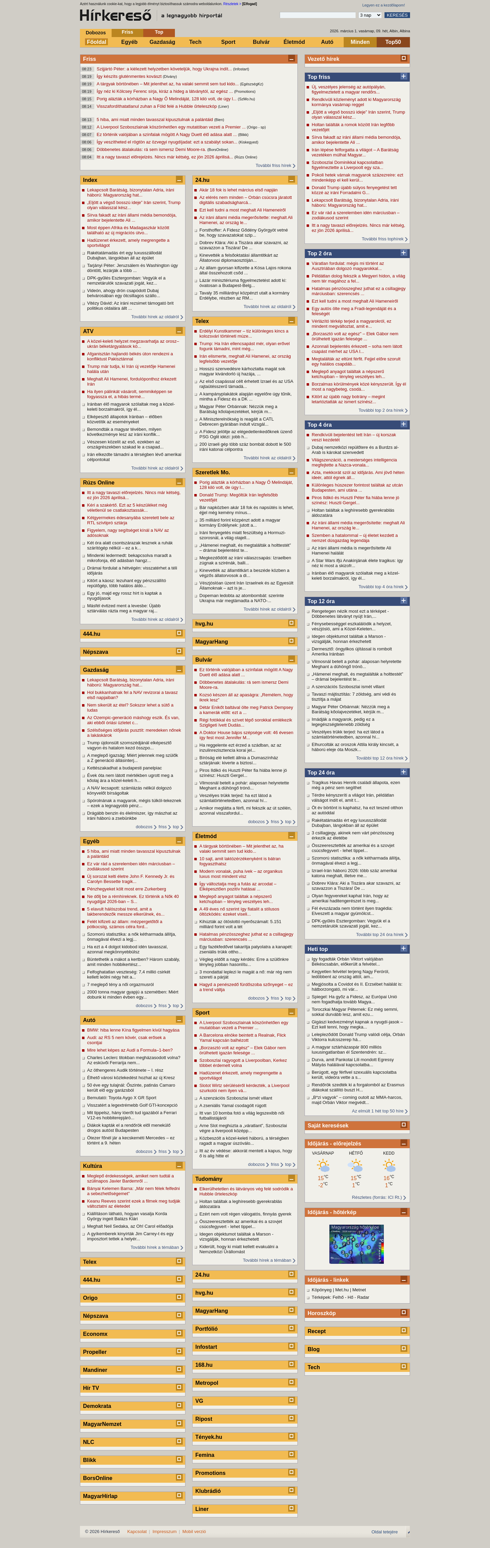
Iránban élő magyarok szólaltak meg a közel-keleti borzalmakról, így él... (355, 576)
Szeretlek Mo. (212, 472)
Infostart (206, 1347)
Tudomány (209, 1179)
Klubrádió (208, 1491)
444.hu (91, 634)
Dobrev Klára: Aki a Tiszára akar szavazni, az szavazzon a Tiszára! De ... (356, 886)
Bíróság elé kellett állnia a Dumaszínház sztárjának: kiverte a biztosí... (238, 760)
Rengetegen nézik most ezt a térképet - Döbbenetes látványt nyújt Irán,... (350, 614)
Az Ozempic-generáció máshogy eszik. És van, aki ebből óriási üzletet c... (133, 720)
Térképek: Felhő (328, 1297)
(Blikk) (243, 135)
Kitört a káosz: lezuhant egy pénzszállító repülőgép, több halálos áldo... (126, 583)
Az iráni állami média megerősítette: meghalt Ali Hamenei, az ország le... (358, 525)
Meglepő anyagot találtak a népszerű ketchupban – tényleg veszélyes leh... (348, 374)
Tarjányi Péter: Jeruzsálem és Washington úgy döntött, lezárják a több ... (132, 268)
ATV (88, 331)
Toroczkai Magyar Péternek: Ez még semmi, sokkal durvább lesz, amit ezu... (355, 1012)
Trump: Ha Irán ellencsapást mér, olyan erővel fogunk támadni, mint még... (244, 346)
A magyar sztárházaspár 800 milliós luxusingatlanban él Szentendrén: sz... (349, 1049)
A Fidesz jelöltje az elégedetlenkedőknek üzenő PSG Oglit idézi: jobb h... (245, 434)
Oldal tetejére (385, 1531)
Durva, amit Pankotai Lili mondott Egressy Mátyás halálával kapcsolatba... (353, 1062)
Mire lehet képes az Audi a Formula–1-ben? (130, 1050)
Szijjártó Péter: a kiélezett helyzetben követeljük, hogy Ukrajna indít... (165, 68)
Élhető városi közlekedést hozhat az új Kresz (131, 1077)
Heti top (318, 949)
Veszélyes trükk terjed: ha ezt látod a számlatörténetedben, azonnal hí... (348, 734)
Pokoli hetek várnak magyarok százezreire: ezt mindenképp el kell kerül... (357, 177)
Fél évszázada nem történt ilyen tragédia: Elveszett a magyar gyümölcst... (352, 911)
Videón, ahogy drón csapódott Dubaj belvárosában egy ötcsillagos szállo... (123, 293)
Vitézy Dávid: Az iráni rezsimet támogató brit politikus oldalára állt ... (130, 306)
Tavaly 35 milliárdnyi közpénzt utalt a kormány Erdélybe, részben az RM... (244, 295)
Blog (314, 1349)
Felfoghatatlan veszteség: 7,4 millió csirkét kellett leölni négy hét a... (128, 974)
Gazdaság (162, 42)
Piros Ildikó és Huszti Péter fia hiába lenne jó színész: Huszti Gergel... (355, 500)
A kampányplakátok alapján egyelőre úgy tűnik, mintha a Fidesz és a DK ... (245, 396)
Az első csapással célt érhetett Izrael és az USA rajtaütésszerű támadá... (246, 384)
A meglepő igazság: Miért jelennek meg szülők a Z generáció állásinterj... (132, 758)
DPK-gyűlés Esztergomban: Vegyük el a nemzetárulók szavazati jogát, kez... (351, 923)
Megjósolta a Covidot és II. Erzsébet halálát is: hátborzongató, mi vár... (357, 987)
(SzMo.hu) (246, 99)
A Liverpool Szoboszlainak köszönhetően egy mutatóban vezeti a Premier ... (172, 127)
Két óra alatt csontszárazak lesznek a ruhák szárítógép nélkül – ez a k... (130, 545)
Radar (363, 1297)
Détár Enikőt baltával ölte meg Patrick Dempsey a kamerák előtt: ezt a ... (246, 710)
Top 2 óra (320, 253)
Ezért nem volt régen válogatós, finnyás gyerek (245, 1214)
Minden (360, 42)
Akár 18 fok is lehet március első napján (238, 189)
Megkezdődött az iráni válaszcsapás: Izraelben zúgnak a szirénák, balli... (245, 560)
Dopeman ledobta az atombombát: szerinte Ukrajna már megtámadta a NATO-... (241, 598)
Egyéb (129, 42)
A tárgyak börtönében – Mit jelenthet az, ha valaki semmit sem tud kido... (168, 83)
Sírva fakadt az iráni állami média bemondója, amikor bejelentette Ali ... (356, 140)
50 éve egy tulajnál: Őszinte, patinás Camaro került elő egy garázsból (131, 1088)
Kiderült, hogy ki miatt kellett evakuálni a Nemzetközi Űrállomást (238, 1249)
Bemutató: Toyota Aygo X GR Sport (121, 1097)
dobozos (144, 826)
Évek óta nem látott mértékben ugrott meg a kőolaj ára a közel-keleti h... (130, 778)
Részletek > (232, 4)
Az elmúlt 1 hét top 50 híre (378, 1110)
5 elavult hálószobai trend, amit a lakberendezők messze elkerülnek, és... (126, 911)
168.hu (204, 1365)
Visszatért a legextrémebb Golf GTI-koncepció (132, 1105)
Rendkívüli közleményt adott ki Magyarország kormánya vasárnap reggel (356, 102)
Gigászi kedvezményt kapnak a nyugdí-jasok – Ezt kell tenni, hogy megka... (357, 1024)
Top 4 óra (320, 425)
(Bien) (219, 120)
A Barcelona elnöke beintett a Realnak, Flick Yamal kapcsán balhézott (242, 1038)
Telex (90, 1262)
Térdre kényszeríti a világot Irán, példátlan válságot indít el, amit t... (353, 798)
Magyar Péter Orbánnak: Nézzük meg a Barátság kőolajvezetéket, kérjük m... (351, 709)
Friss (127, 32)
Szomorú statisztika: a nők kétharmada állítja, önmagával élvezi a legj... (356, 860)
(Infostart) (241, 69)
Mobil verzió (194, 1531)
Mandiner (95, 1370)
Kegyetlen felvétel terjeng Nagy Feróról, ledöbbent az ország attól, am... (350, 974)
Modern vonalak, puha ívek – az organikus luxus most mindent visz (240, 874)
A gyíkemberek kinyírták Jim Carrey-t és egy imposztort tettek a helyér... (130, 1236)
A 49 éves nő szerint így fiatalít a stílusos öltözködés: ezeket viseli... (239, 911)
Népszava (95, 652)
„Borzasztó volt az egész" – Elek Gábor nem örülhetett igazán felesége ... (355, 336)
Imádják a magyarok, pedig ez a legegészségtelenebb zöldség (343, 722)
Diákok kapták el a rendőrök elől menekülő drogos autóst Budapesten (128, 1128)
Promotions (210, 1473)
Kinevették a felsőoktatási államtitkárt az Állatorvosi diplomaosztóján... (238, 258)
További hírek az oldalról (155, 316)
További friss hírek (273, 165)
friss (163, 826)
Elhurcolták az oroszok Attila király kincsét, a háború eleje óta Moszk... (355, 747)
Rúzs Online (98, 483)
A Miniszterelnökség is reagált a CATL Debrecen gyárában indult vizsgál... (236, 421)
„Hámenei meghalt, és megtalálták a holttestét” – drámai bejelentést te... (357, 676)
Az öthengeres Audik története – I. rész (125, 1070)
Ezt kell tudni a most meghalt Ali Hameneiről (355, 301)
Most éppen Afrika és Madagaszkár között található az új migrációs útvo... (128, 230)
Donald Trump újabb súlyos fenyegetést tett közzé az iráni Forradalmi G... (354, 190)
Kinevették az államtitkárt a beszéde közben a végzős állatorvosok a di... (244, 573)
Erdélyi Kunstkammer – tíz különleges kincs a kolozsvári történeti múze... (244, 333)
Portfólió (206, 1329)
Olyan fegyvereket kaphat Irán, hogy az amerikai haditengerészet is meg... (350, 898)
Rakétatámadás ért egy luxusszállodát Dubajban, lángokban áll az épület (349, 823)
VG (199, 1401)
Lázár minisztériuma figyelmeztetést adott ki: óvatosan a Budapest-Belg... (243, 283)
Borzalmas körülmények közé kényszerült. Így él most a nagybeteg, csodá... (359, 386)
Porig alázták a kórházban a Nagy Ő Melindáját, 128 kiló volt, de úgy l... (167, 98)
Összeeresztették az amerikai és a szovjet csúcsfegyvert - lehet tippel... (353, 848)
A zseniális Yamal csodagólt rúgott (232, 1105)
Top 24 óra (321, 773)
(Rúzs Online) (245, 157)
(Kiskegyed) (248, 142)
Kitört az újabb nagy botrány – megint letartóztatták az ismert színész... (348, 399)
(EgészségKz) (251, 84)
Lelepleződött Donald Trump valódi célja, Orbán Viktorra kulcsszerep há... (358, 1037)
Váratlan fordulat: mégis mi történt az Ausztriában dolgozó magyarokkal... (348, 266)
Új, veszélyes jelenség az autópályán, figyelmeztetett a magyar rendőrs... (349, 89)
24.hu (202, 180)
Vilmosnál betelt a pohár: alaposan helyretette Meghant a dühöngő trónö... (357, 664)
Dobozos (96, 32)
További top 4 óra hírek (381, 586)
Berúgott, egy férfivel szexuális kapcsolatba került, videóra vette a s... (354, 1075)
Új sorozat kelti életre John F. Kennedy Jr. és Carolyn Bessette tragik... (131, 879)
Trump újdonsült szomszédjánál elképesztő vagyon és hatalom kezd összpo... (129, 745)
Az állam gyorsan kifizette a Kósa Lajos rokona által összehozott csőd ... (245, 270)
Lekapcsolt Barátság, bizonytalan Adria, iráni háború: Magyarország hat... (355, 203)
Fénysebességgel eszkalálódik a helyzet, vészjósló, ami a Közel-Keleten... (352, 626)
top (176, 826)
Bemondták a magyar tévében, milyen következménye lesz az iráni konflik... (124, 432)
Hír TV (91, 1388)
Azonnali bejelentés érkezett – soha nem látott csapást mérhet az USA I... (357, 349)
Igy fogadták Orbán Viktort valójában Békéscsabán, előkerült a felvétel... (347, 961)
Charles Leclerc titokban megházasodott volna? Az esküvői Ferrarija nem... (133, 1060)
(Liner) (223, 106)
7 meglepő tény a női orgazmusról (120, 984)
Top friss (319, 77)
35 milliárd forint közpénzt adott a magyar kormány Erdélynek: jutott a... (239, 522)
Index (90, 180)
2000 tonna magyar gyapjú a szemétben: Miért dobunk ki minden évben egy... (132, 994)
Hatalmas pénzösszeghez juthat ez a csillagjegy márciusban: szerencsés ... (359, 291)
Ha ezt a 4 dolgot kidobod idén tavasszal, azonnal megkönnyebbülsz (127, 949)
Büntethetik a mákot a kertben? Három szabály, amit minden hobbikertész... (133, 962)
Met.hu (342, 1289)
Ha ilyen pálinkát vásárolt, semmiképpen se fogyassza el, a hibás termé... (129, 394)
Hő (351, 1297)
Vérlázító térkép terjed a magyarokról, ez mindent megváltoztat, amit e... (351, 324)
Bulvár (261, 42)
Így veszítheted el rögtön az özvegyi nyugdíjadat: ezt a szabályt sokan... (168, 141)
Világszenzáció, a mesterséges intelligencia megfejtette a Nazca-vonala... (354, 462)
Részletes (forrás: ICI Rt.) (377, 1197)
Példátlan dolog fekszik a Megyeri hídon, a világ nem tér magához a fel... (358, 278)
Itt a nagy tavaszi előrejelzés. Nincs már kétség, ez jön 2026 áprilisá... (165, 156)
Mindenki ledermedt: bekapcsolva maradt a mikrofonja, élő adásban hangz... (129, 558)
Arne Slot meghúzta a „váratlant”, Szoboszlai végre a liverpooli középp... (243, 1128)
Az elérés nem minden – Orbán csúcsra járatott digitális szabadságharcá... (245, 200)
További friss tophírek (383, 238)
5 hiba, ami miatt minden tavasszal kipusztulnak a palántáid (155, 119)
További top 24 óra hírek (380, 934)
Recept (317, 1331)
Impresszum (164, 1531)
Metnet (359, 1289)
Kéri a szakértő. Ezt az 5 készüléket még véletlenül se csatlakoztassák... (127, 508)
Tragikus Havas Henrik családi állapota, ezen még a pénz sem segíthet (356, 785)
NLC (88, 1442)
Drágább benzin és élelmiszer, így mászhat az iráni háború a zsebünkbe (132, 816)
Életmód (294, 42)
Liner (202, 1509)
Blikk (89, 1460)
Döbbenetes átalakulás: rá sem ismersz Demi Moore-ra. (152, 149)
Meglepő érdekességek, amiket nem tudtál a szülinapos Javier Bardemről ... (130, 1178)
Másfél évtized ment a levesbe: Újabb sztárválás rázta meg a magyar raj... (124, 608)
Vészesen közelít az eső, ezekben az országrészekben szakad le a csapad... (125, 444)
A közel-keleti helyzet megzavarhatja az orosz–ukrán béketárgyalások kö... (133, 344)
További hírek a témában (155, 1247)
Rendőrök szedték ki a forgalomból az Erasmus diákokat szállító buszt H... (358, 1087)
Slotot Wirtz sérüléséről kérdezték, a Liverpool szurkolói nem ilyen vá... (244, 1088)
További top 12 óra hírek (380, 758)
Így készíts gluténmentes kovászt (130, 76)
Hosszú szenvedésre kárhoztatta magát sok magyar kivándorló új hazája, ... (242, 371)
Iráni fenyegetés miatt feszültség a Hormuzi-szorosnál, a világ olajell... (242, 535)
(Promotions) (245, 91)
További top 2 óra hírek (381, 410)
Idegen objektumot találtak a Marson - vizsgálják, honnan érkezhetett (349, 639)
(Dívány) (170, 76)
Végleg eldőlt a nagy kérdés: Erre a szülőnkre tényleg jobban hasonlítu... (244, 962)
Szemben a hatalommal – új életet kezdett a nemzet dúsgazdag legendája (355, 538)
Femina (204, 1455)
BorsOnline (97, 1478)
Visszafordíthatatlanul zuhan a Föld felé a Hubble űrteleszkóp (157, 106)
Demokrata (97, 1406)
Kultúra (92, 1166)
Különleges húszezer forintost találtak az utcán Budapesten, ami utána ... (357, 487)
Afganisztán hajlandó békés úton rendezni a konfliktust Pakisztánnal (130, 356)
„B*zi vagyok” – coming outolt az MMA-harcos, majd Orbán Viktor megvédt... (357, 1100)
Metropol (206, 1383)
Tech (195, 42)
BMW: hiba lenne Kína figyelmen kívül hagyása (133, 1030)
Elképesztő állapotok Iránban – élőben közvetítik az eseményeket (124, 419)
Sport (228, 42)
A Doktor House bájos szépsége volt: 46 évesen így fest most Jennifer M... (246, 735)
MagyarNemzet (102, 1424)
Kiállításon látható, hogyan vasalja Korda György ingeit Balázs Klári (127, 1216)
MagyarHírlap (100, 1496)
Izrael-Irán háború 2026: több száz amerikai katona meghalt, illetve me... (354, 873)
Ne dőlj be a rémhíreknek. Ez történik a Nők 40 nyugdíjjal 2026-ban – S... (133, 899)
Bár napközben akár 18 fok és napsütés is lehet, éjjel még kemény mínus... (246, 510)
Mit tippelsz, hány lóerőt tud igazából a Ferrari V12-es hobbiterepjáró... (132, 1115)
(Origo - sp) (256, 127)
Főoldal (97, 42)
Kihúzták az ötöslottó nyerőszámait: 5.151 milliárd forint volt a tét (240, 924)
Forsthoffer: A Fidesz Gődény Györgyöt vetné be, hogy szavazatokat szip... (243, 232)
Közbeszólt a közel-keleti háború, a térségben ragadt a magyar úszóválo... (244, 1141)
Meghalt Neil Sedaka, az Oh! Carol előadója (130, 1226)
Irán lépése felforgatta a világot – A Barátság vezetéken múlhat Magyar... (355, 152)
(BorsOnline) (217, 150)
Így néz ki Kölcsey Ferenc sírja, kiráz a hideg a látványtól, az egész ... (165, 91)
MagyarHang (211, 642)
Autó (327, 42)
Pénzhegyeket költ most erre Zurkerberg (126, 888)
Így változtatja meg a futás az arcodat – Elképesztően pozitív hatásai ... (237, 886)
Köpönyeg (322, 1289)
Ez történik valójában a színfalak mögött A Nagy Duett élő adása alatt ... (167, 134)
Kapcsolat (137, 1531)
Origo (90, 1298)
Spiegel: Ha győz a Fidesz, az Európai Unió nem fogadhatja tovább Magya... (354, 999)
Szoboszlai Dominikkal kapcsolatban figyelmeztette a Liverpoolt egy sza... (347, 165)
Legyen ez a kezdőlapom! (383, 5)
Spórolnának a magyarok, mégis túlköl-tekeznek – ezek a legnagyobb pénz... (134, 803)
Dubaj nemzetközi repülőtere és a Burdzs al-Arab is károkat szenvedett (355, 450)
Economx (95, 1334)
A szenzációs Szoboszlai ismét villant (348, 686)
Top (159, 32)
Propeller (95, 1352)
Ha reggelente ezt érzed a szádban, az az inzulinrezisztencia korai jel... (240, 748)
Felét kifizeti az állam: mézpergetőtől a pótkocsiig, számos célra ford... (124, 924)
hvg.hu (204, 624)
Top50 (393, 42)
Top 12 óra (321, 601)
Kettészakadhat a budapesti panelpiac (124, 767)
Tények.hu (208, 1437)
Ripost (203, 1419)
